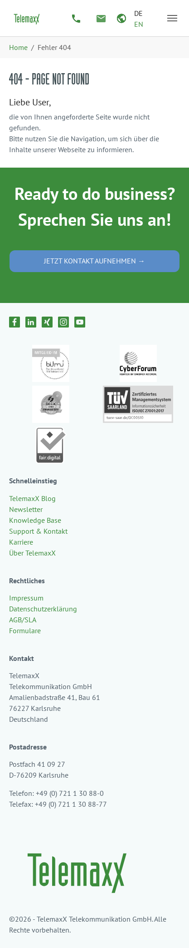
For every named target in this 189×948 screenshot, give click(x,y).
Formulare (25, 630)
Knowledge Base (35, 520)
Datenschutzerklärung (43, 608)
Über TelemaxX (32, 552)
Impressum (26, 597)
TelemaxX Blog (32, 498)
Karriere (21, 541)
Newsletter (26, 509)
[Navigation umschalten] (172, 18)
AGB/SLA (22, 619)
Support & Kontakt (38, 531)
